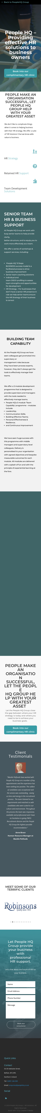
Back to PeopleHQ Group (16, 2)
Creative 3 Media (27, 1110)
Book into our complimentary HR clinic (20, 73)
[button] (6, 907)
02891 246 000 (12, 1081)
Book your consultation (21, 1025)
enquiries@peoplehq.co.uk (19, 1085)
